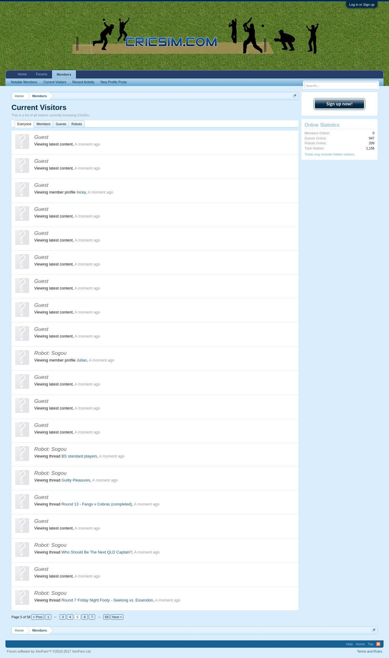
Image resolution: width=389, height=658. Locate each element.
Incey (81, 192)
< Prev (38, 617)
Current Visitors (55, 82)
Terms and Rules (369, 651)
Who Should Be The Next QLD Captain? (96, 552)
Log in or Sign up (361, 4)
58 (106, 617)
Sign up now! (339, 104)
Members (43, 124)
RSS (378, 644)
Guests (61, 124)
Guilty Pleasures (75, 480)
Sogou (59, 353)
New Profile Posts (113, 82)
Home (22, 74)
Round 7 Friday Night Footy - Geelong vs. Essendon (107, 600)
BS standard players (79, 456)
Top (370, 644)
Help (349, 644)
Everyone (24, 124)
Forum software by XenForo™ (49, 651)
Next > (117, 617)
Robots (76, 124)
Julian (82, 360)
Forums (41, 74)
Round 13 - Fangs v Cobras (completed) (96, 504)
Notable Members (24, 82)
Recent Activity (83, 82)
